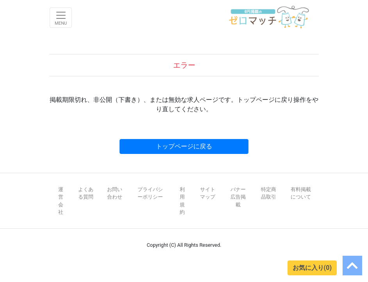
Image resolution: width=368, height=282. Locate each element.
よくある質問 (85, 193)
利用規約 (182, 200)
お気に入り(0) (312, 267)
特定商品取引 (268, 193)
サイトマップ (207, 193)
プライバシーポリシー (150, 193)
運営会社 (60, 200)
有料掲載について (301, 193)
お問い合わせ (114, 193)
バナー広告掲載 (238, 196)
